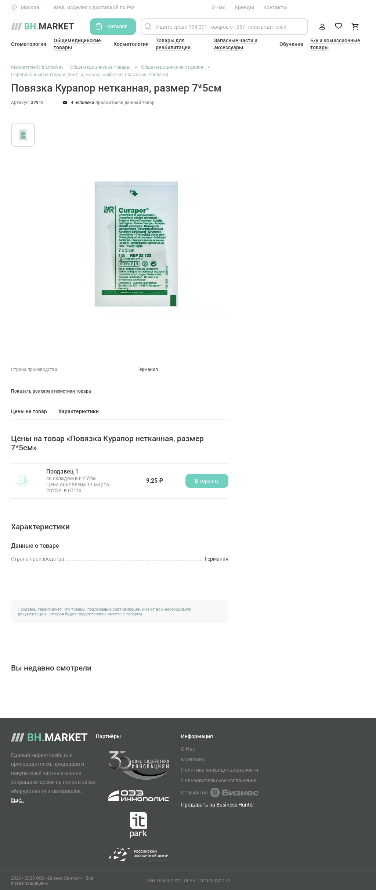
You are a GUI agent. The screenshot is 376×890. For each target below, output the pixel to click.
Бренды (244, 7)
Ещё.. (17, 799)
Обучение (291, 44)
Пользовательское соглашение (218, 780)
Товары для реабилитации (173, 43)
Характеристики (78, 411)
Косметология (131, 44)
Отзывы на (219, 792)
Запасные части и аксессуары (235, 43)
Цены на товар (29, 411)
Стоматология (28, 44)
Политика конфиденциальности (219, 770)
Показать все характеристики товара (51, 391)
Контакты (275, 7)
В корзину (207, 480)
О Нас (218, 7)
